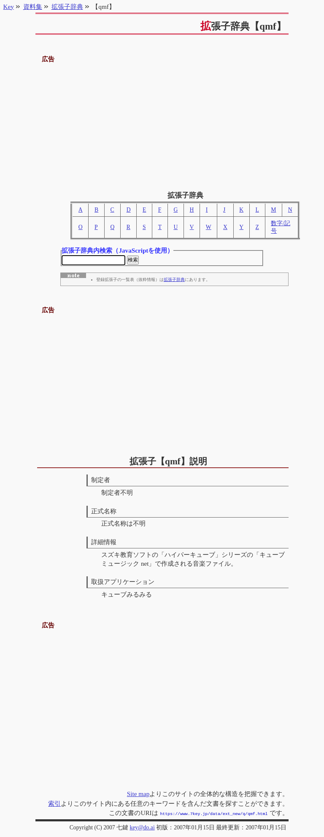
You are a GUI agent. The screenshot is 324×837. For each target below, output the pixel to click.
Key (8, 6)
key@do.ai (142, 827)
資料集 (32, 6)
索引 (54, 804)
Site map (138, 794)
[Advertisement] (162, 124)
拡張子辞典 (174, 281)
